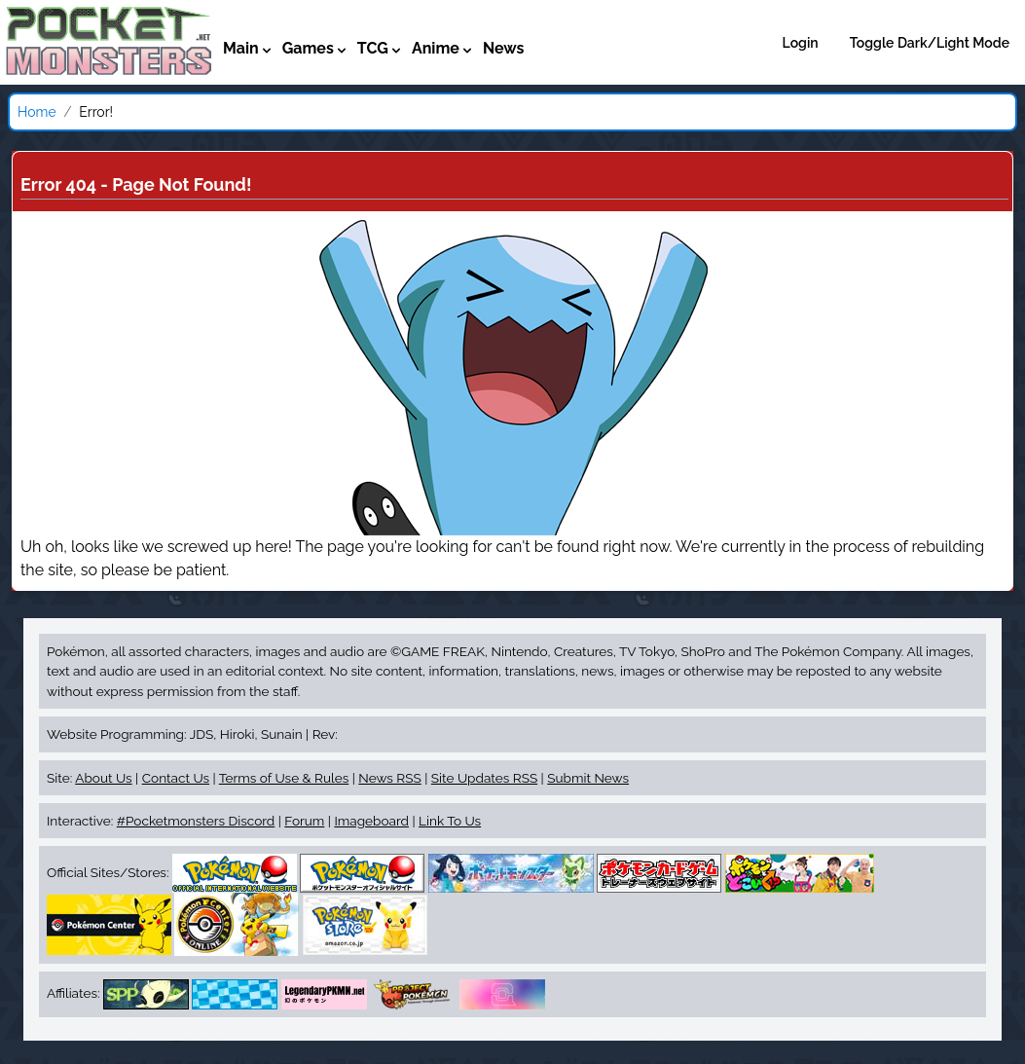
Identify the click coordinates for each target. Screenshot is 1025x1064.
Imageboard (371, 820)
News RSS (389, 778)
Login (801, 43)
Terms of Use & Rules (283, 778)
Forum (304, 820)
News (504, 48)
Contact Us (175, 778)
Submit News (588, 778)
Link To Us (450, 820)
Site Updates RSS (484, 778)
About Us (103, 778)
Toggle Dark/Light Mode (929, 43)
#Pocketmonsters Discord (196, 820)
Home (37, 112)
